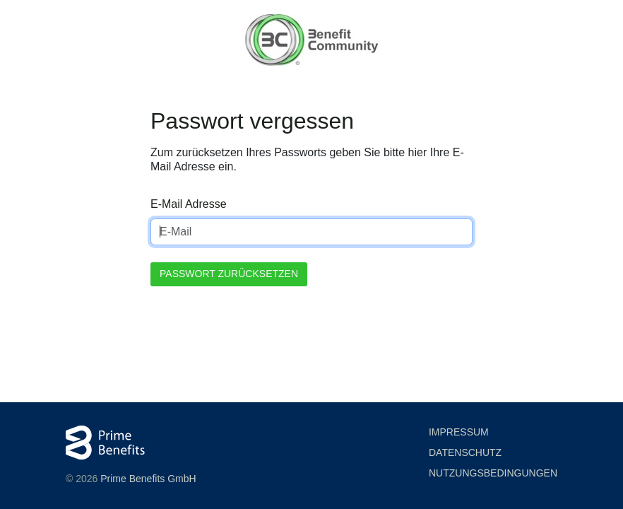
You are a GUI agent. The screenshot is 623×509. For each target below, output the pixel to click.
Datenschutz (465, 452)
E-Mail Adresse (188, 204)
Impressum (459, 432)
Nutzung (493, 473)
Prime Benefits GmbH (148, 478)
